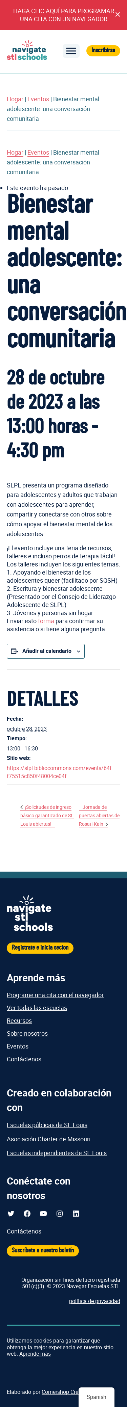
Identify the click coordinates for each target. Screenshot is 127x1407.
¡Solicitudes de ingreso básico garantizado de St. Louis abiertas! (47, 815)
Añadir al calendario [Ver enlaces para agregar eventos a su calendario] (46, 651)
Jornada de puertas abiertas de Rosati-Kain (99, 815)
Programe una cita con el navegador (55, 995)
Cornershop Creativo (66, 1392)
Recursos (19, 1020)
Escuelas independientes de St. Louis (57, 1153)
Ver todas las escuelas (37, 1008)
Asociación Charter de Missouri (48, 1139)
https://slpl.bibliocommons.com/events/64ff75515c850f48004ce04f (59, 772)
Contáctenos (24, 1059)
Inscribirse (103, 50)
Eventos (38, 99)
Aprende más (35, 1353)
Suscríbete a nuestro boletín (43, 1250)
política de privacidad (94, 1301)
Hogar (15, 99)
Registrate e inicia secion (40, 948)
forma (46, 621)
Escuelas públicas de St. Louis (47, 1125)
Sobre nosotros (27, 1033)
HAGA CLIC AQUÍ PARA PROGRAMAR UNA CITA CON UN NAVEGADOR (63, 15)
